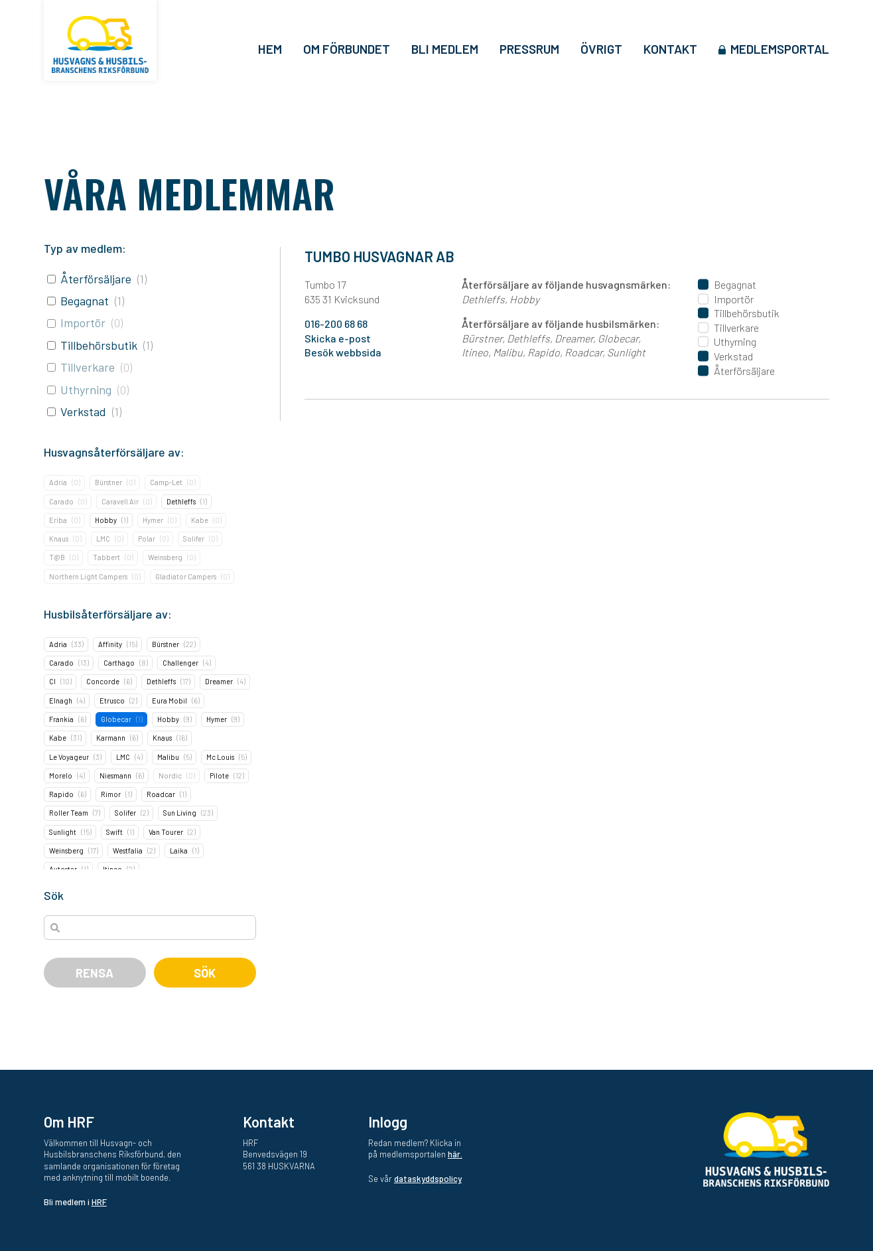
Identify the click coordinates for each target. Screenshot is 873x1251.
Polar (146, 538)
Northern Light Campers (88, 576)
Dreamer (219, 681)
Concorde (102, 681)
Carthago (119, 662)
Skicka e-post (337, 338)
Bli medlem (444, 48)
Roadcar (161, 794)
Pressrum (529, 48)
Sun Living (179, 812)
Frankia (61, 719)
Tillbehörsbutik (98, 345)
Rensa (94, 973)
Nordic (170, 775)
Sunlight (62, 832)
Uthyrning (85, 389)
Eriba (58, 520)
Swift (114, 832)
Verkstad (83, 411)
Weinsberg (165, 557)
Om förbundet (346, 48)
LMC (103, 538)
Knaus (58, 538)
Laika (179, 850)
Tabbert (106, 557)
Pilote (219, 775)
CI (52, 681)
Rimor (111, 794)
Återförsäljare (95, 278)
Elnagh (60, 700)
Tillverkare (87, 367)
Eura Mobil (169, 700)
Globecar (116, 719)
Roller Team (68, 812)
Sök (205, 973)
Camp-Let (166, 482)
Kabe (199, 520)
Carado (61, 501)
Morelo (60, 775)
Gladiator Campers (185, 576)
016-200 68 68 (336, 323)
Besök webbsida (342, 352)
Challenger (180, 662)
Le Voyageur (69, 757)
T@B (57, 557)
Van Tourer (166, 832)
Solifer (193, 538)
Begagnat (84, 300)
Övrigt (601, 48)
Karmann (110, 737)
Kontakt (670, 48)
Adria (58, 482)
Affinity (110, 644)
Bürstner (108, 482)
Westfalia (128, 850)
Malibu (168, 757)
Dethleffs (181, 501)
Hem (270, 48)
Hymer (153, 520)
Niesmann (115, 775)
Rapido (61, 794)
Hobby (106, 520)
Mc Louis (220, 757)
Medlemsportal (779, 48)
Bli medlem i (75, 1202)
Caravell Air (120, 501)
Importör (82, 322)
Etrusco (112, 700)
